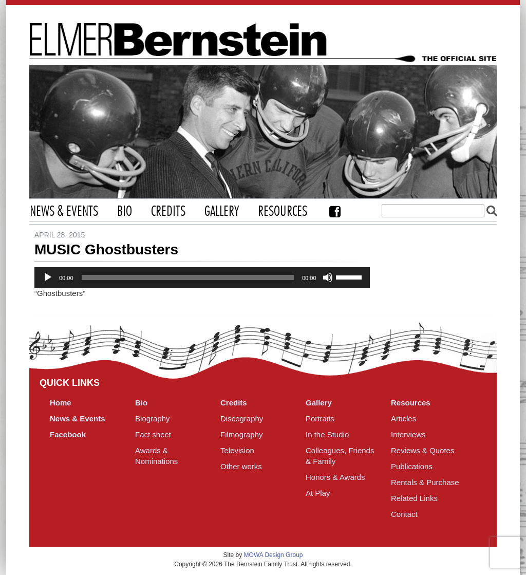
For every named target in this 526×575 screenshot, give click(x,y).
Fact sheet (153, 434)
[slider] (188, 277)
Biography (152, 418)
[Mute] (328, 277)
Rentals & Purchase (425, 482)
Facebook (335, 211)
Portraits (320, 418)
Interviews (408, 434)
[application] (202, 277)
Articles (403, 418)
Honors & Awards (335, 477)
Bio (124, 211)
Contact (404, 514)
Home (60, 402)
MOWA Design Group (273, 555)
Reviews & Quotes (422, 450)
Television (237, 450)
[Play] (48, 277)
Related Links (414, 498)
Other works (241, 466)
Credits (168, 211)
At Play (318, 493)
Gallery (221, 211)
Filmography (241, 434)
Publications (412, 466)
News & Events (64, 211)
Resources (282, 211)
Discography (241, 418)
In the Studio (327, 434)
